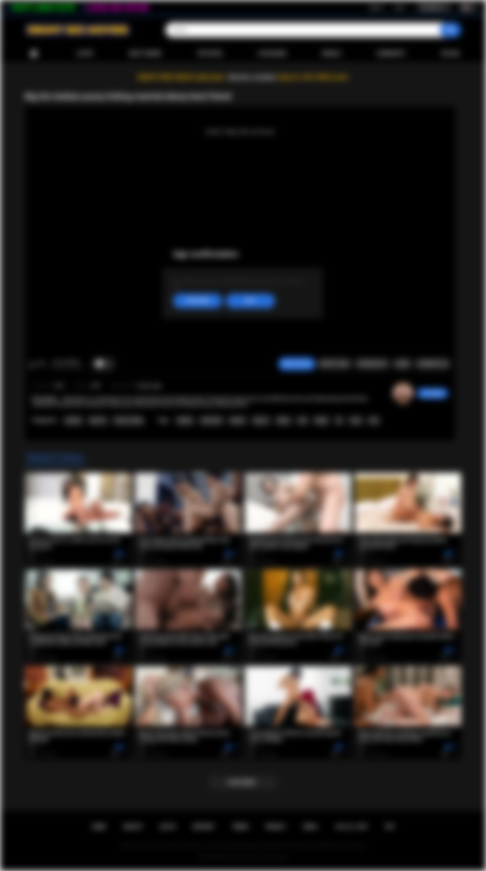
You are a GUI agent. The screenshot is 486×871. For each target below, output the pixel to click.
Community (390, 53)
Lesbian (73, 420)
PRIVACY (276, 826)
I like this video (32, 364)
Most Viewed (145, 53)
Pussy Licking (128, 420)
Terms (240, 826)
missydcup (432, 393)
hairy (356, 420)
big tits (237, 420)
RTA (390, 826)
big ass (261, 420)
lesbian (185, 420)
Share (402, 363)
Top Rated (209, 53)
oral (302, 420)
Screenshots (372, 363)
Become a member (252, 77)
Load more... (243, 782)
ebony (283, 420)
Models (331, 53)
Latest (85, 53)
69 (339, 420)
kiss (374, 420)
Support (204, 826)
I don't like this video (41, 364)
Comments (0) (433, 363)
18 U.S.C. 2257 (351, 826)
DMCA (310, 826)
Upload (450, 53)
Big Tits (97, 420)
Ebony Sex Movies (236, 857)
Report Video (334, 363)
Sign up (376, 7)
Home (34, 54)
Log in (399, 7)
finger (321, 420)
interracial (212, 420)
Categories (272, 53)
